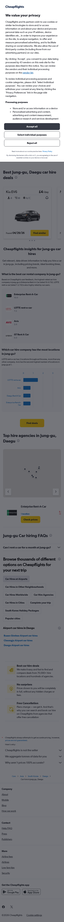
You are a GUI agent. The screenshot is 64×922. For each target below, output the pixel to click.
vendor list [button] (28, 72)
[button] (32, 126)
